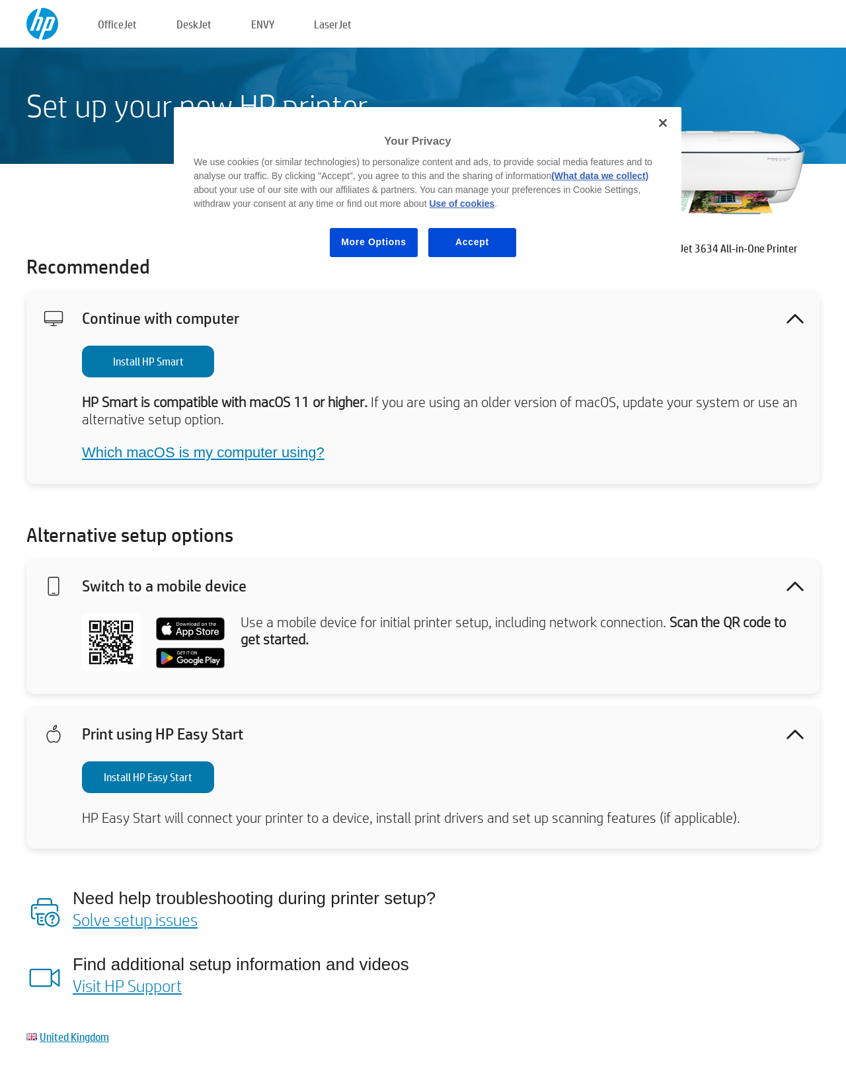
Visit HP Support (127, 985)
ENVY (262, 24)
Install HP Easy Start (148, 776)
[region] (427, 192)
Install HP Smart (148, 361)
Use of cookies (461, 203)
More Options (373, 242)
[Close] (662, 122)
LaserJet (333, 24)
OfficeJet (117, 24)
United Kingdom (74, 1036)
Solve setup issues (135, 919)
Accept (472, 242)
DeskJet (194, 24)
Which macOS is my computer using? (203, 452)
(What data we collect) (599, 176)
